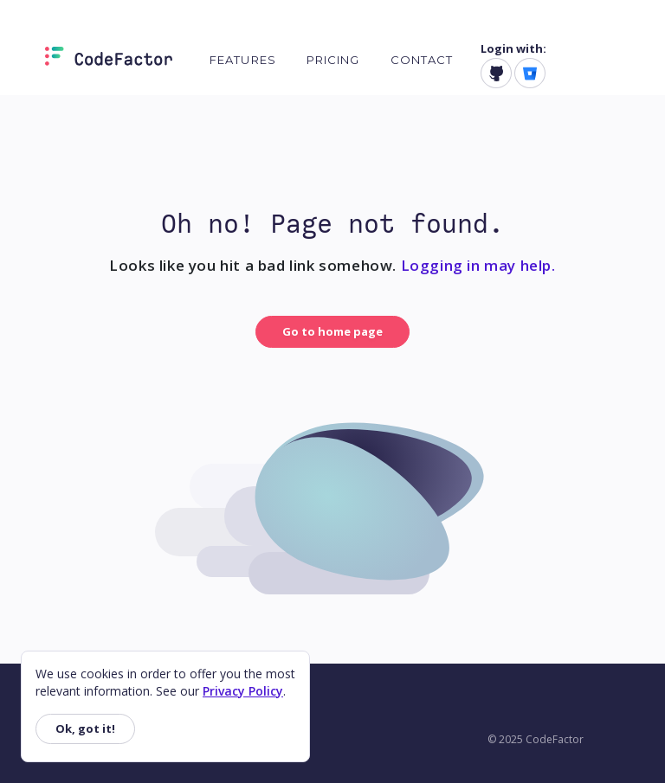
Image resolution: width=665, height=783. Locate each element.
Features (243, 60)
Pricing (333, 60)
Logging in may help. (478, 265)
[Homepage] (108, 59)
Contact (422, 60)
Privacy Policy (243, 691)
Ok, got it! (85, 728)
